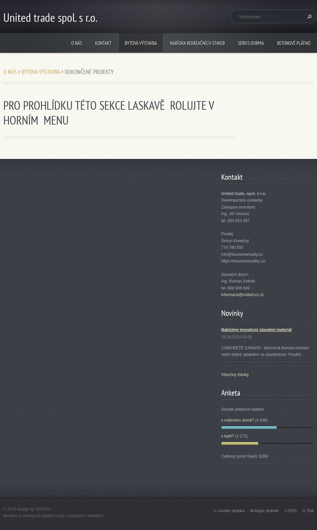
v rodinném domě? (237, 420)
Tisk (310, 511)
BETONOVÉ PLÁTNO (293, 43)
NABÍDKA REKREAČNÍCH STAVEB (197, 43)
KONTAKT (103, 43)
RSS (293, 511)
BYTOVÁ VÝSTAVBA (141, 43)
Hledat (309, 16)
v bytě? (227, 436)
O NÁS (76, 43)
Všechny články (235, 374)
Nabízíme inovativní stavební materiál (256, 329)
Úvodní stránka (231, 511)
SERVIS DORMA (251, 43)
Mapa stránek (267, 511)
